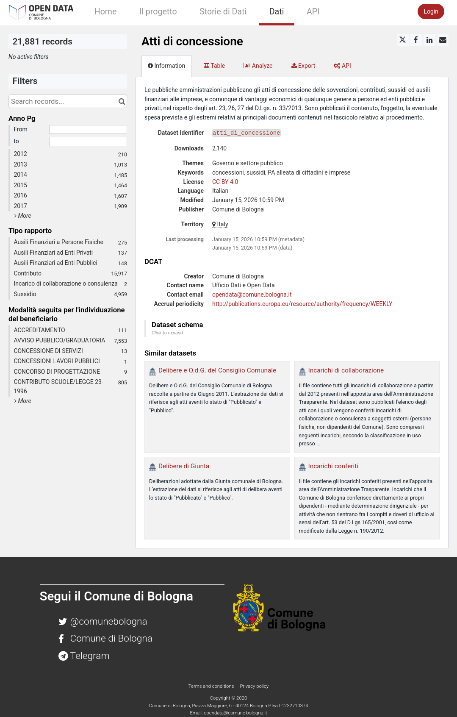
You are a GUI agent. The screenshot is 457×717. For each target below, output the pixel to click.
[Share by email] (443, 40)
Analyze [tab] (258, 65)
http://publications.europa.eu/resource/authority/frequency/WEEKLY (302, 303)
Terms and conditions (211, 686)
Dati (276, 12)
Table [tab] (214, 65)
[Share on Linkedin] (429, 40)
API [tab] (342, 65)
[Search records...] (67, 101)
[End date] (88, 141)
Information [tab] (166, 65)
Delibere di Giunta (183, 466)
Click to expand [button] (167, 333)
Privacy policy (254, 686)
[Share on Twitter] (403, 40)
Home (105, 12)
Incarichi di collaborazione (346, 370)
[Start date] (88, 129)
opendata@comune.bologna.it (252, 294)
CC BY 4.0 (225, 181)
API (313, 12)
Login (431, 11)
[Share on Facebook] (416, 40)
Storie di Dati (223, 12)
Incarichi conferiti (333, 466)
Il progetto (158, 12)
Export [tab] (303, 65)
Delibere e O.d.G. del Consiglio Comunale (217, 370)
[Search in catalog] (121, 101)
